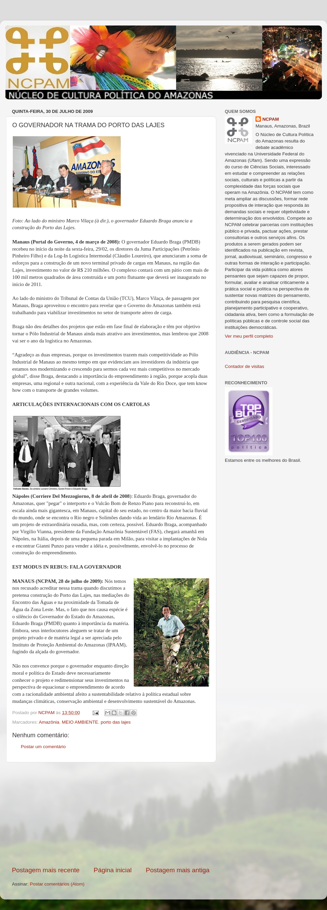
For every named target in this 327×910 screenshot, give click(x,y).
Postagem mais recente (45, 870)
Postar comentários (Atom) (57, 884)
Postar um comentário (43, 746)
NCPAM (270, 119)
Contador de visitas (244, 366)
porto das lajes (116, 722)
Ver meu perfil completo (249, 336)
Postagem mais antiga (177, 870)
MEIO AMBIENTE (80, 722)
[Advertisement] (111, 814)
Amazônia (49, 722)
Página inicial (112, 870)
